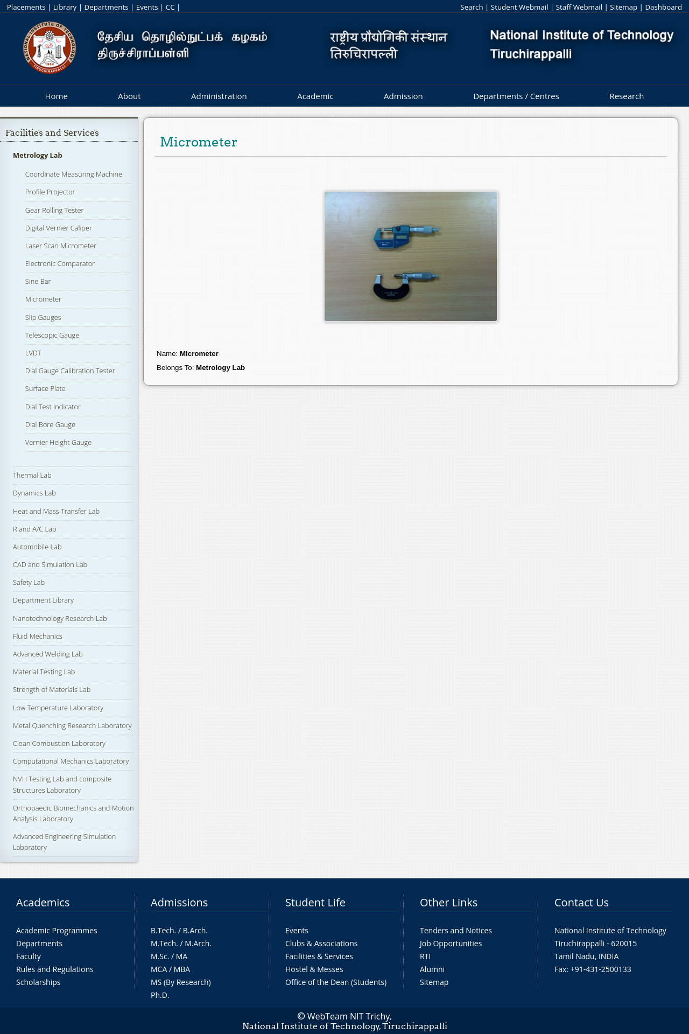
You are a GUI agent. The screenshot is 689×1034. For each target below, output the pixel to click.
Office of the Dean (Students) (335, 982)
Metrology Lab (37, 155)
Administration (219, 95)
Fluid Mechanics (37, 636)
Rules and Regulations (55, 969)
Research (626, 95)
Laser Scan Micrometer (60, 245)
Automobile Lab (37, 546)
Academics (42, 902)
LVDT (33, 353)
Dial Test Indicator (53, 406)
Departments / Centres (516, 95)
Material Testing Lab (44, 671)
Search (471, 7)
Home (56, 95)
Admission (403, 95)
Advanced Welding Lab (48, 654)
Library (64, 7)
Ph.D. (160, 995)
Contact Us (581, 902)
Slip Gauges (43, 317)
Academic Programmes (56, 930)
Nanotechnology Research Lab (60, 618)
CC (170, 7)
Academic (315, 95)
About (129, 95)
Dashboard (663, 7)
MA (181, 956)
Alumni (432, 969)
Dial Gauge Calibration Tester (70, 370)
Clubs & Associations (321, 943)
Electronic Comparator (60, 263)
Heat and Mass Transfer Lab (56, 511)
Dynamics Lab (34, 493)
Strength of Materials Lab (51, 689)
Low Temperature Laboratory (58, 707)
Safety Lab (29, 582)
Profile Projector (50, 192)
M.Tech (163, 943)
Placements (26, 7)
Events (147, 7)
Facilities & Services (319, 956)
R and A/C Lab (34, 529)
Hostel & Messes (314, 969)
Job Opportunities (451, 943)
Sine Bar (38, 281)
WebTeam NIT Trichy (348, 1016)
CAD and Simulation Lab (50, 564)
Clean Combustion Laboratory (59, 743)
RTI (425, 956)
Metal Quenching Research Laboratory (72, 725)
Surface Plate (45, 388)
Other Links (448, 902)
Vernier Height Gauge (58, 442)
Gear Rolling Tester (54, 210)
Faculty (28, 956)
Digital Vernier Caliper (58, 228)
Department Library (43, 600)
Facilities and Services (52, 133)
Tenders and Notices (456, 930)
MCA (159, 969)
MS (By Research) (181, 982)
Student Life (315, 902)
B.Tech (162, 930)
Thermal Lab (32, 475)
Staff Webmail (579, 7)
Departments (107, 7)
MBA (182, 969)
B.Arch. (195, 930)
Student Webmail (520, 7)
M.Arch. (198, 943)
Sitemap (623, 7)
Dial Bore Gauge (50, 424)
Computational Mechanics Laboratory (71, 761)
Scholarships (38, 982)
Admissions (179, 902)
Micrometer (43, 299)
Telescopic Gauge (52, 335)
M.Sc (159, 956)
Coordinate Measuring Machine (73, 174)
